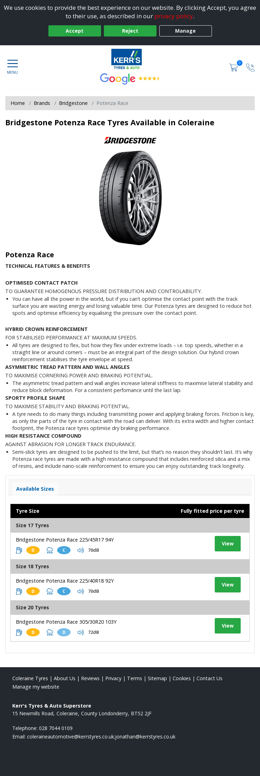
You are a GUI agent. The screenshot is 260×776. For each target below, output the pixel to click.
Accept (75, 30)
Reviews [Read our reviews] (90, 678)
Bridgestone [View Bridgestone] (73, 103)
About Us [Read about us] (64, 678)
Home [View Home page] (18, 103)
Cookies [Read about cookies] (182, 678)
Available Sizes (35, 488)
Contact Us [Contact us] (209, 678)
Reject (130, 30)
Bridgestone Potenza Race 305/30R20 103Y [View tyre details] (66, 621)
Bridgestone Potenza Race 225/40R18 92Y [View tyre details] (65, 580)
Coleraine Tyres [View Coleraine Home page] (30, 678)
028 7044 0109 (56, 728)
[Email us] (101, 736)
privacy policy (173, 16)
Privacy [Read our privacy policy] (113, 678)
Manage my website (35, 686)
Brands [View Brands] (42, 103)
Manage (185, 30)
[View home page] (130, 59)
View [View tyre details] (228, 543)
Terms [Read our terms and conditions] (134, 678)
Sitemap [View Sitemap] (157, 678)
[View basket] (234, 67)
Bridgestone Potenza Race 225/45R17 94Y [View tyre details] (65, 539)
